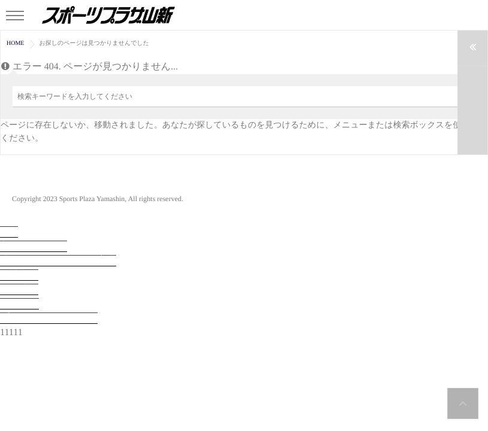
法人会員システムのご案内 (58, 261)
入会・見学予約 (33, 246)
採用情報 (19, 289)
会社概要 (19, 275)
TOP (9, 232)
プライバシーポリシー (49, 318)
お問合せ (19, 304)
